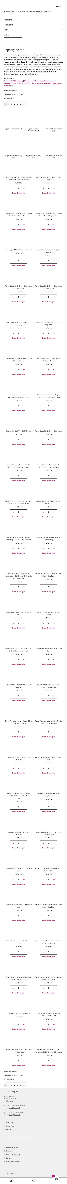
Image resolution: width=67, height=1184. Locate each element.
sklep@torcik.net (14, 1108)
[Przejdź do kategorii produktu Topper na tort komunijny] (53, 120)
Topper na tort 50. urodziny (20, 83)
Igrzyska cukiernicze (13, 1162)
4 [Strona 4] (14, 104)
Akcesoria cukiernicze (22, 11)
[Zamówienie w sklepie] (13, 90)
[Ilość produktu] (18, 188)
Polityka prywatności (13, 1154)
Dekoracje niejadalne (35, 11)
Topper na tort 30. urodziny (33, 81)
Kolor (33, 30)
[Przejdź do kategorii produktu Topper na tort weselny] (33, 147)
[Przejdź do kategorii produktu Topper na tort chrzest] (13, 119)
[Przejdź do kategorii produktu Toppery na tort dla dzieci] (53, 147)
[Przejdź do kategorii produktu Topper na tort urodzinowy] (13, 147)
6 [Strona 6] (20, 104)
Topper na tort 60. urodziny (40, 83)
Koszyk (8, 1129)
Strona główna (10, 11)
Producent (33, 25)
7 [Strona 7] (23, 104)
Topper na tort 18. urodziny (13, 81)
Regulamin (9, 1151)
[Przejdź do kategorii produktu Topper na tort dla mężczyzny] (33, 120)
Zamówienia (10, 1126)
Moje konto (10, 1122)
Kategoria (33, 20)
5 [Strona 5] (17, 104)
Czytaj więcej (9, 78)
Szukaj (33, 1181)
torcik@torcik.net (14, 1115)
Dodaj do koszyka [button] (18, 193)
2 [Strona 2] (8, 104)
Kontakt (8, 1158)
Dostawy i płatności (12, 1147)
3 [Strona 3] (11, 104)
